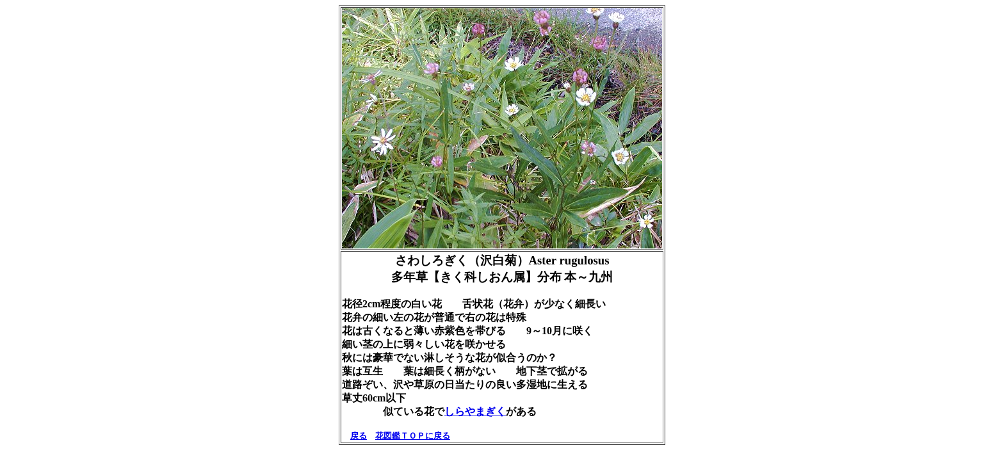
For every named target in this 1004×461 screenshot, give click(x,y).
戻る (358, 436)
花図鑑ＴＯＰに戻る (412, 436)
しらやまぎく (475, 411)
